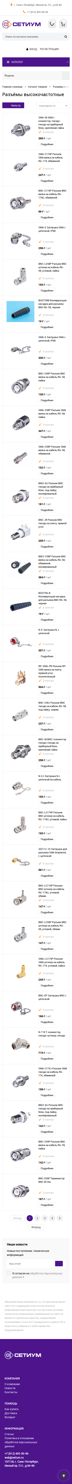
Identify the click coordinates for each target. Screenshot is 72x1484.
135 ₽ (44, 394)
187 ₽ (44, 1199)
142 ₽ (44, 1126)
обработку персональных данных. (37, 1275)
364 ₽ (44, 577)
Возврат (10, 1417)
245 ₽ (44, 979)
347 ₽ (44, 431)
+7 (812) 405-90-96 (37, 11)
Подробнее (47, 144)
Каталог (15, 62)
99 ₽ (44, 211)
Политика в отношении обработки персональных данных (21, 1442)
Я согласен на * (37, 1275)
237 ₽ (44, 723)
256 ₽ (44, 248)
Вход (33, 49)
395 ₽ (44, 138)
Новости (10, 1388)
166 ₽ (44, 1016)
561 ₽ (44, 870)
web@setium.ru (14, 1457)
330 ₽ (44, 358)
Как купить (12, 1409)
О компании (12, 1384)
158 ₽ (44, 1089)
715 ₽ (44, 1053)
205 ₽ (44, 540)
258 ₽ (44, 760)
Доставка (11, 1413)
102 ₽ (44, 467)
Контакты (11, 1392)
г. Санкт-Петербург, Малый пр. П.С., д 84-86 (38, 4)
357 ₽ (44, 650)
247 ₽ (44, 175)
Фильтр (13, 105)
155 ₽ (44, 796)
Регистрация (49, 49)
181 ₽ (44, 504)
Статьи (9, 1434)
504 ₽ (44, 687)
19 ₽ (44, 321)
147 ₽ (44, 906)
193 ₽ (44, 284)
